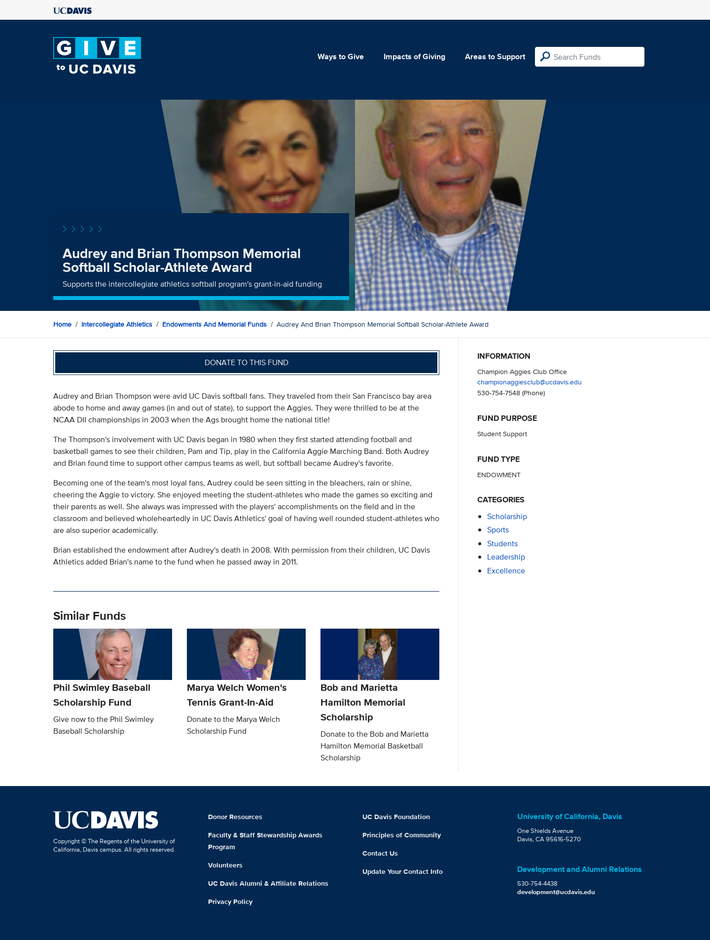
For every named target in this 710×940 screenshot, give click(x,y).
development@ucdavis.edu (556, 892)
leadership (506, 557)
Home (62, 324)
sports (498, 529)
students (502, 543)
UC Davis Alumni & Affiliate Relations (268, 883)
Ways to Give (341, 56)
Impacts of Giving (414, 56)
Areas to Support (495, 56)
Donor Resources (235, 817)
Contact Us (380, 853)
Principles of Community (401, 835)
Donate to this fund (246, 362)
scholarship (507, 516)
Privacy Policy (230, 901)
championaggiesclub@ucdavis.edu (529, 381)
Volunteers (225, 865)
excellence (506, 570)
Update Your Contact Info (402, 871)
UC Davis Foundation (396, 817)
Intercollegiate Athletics (116, 324)
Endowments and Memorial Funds (214, 324)
